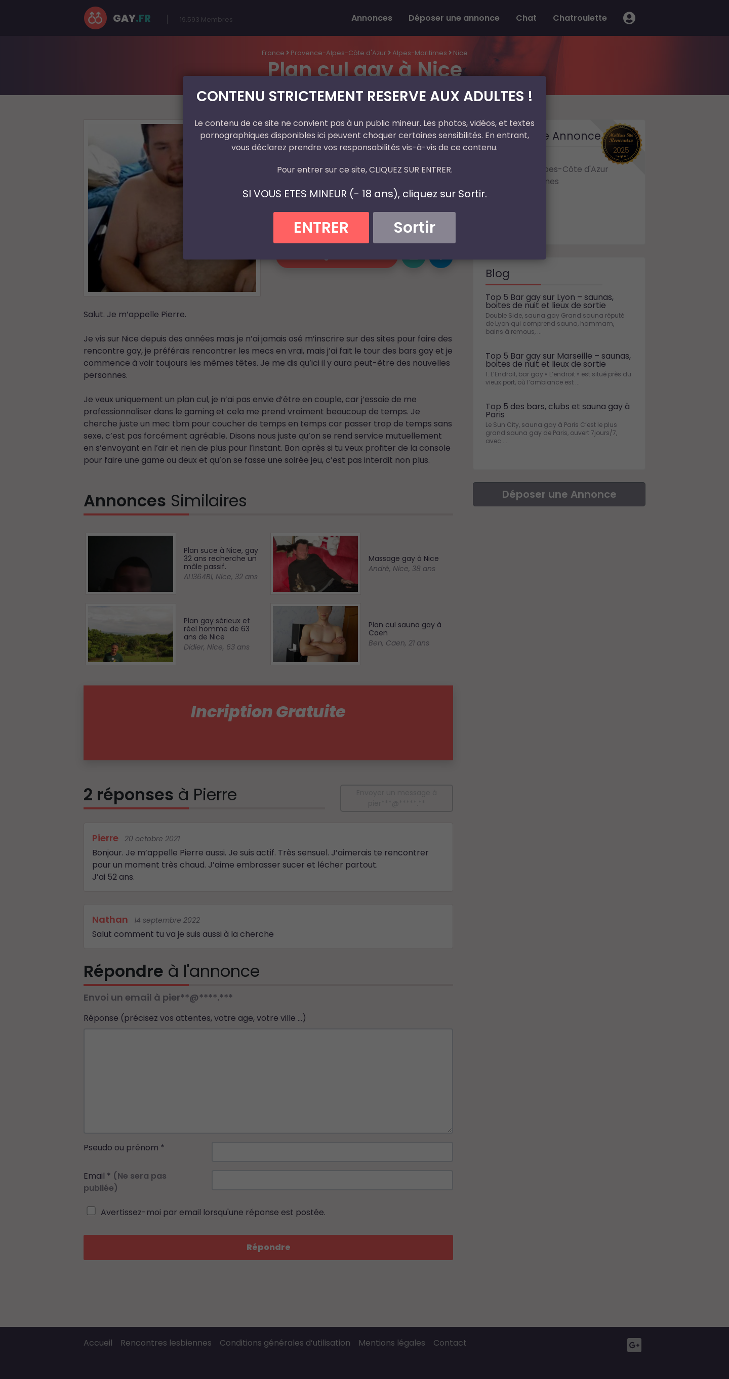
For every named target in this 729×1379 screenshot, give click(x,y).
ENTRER (321, 227)
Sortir (414, 227)
